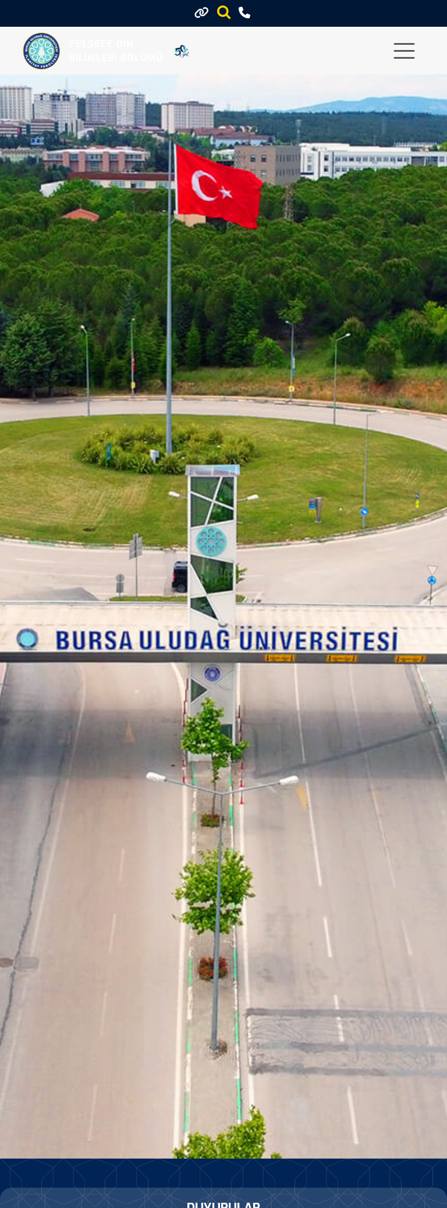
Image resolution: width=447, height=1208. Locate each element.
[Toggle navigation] (404, 50)
